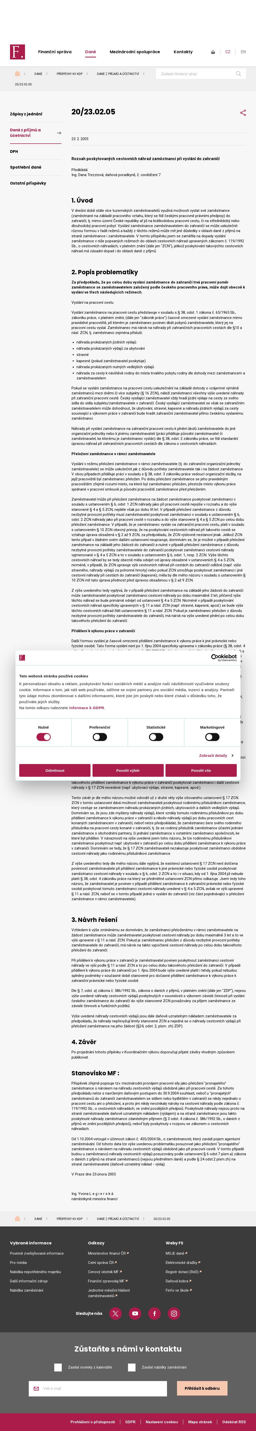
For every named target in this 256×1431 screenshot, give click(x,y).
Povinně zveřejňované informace (37, 1253)
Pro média (18, 1262)
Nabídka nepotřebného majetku (35, 1272)
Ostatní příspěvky (28, 183)
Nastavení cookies (162, 1422)
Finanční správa (55, 52)
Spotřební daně (25, 167)
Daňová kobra (177, 1281)
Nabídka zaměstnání (26, 1290)
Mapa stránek (200, 1422)
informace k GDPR (86, 708)
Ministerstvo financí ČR (107, 1253)
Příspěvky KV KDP (69, 74)
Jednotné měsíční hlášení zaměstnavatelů (109, 1293)
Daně (90, 52)
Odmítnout (55, 770)
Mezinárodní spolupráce (135, 52)
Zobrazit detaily (213, 755)
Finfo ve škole (177, 1290)
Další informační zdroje (29, 1281)
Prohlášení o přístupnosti (92, 1422)
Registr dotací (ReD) (182, 1272)
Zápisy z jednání (26, 114)
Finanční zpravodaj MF (106, 1281)
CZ (228, 51)
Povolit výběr (128, 770)
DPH (14, 151)
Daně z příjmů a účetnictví (118, 74)
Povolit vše (201, 770)
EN (243, 51)
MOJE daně (175, 1253)
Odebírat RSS (234, 1422)
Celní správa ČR (101, 1262)
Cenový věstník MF (103, 1272)
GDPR (130, 1422)
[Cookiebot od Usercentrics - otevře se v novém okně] (215, 657)
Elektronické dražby (181, 1262)
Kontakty (183, 52)
